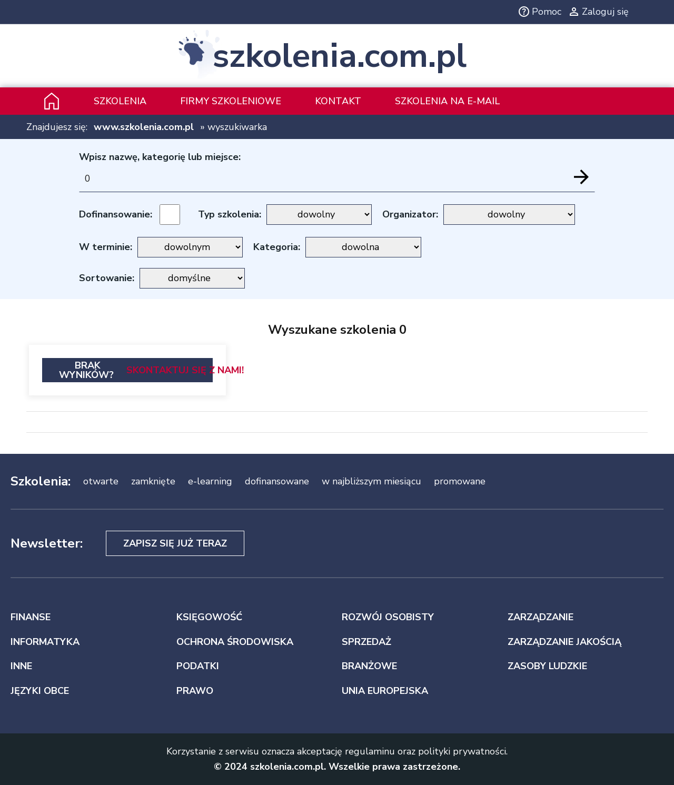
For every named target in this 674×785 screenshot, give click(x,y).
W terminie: (105, 247)
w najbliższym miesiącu (371, 481)
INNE (21, 666)
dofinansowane (277, 481)
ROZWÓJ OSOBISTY (388, 617)
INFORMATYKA (45, 641)
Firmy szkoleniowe (230, 101)
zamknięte (153, 481)
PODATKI (197, 666)
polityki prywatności (462, 751)
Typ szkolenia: (229, 214)
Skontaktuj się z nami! (185, 370)
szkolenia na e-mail (447, 101)
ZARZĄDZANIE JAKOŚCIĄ (564, 641)
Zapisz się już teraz (175, 543)
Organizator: (410, 214)
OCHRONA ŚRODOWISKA (234, 641)
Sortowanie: (106, 278)
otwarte (100, 481)
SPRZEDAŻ (366, 641)
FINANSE (31, 617)
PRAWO (194, 690)
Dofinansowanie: (115, 214)
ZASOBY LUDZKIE (547, 666)
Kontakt (338, 101)
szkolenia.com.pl (340, 56)
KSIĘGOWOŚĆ (209, 617)
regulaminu (370, 751)
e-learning (210, 481)
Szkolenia (120, 101)
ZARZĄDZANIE (540, 617)
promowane (459, 481)
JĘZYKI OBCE (40, 690)
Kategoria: (276, 247)
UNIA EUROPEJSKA (385, 690)
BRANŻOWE (369, 666)
